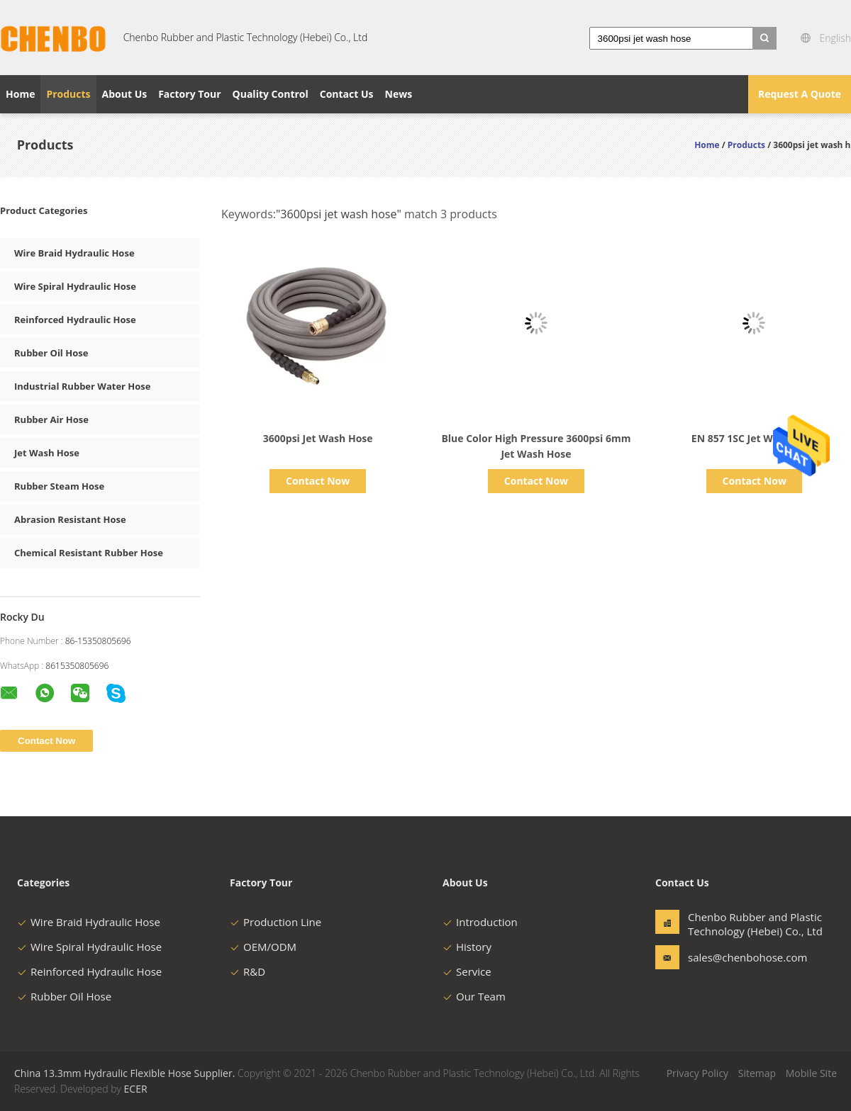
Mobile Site (811, 1073)
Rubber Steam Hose (59, 486)
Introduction (480, 922)
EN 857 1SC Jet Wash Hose (754, 438)
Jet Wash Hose (46, 452)
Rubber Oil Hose (51, 352)
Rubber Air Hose (51, 419)
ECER (136, 1088)
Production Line (275, 922)
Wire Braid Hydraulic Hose (74, 253)
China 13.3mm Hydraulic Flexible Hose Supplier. (126, 1073)
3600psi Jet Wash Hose (318, 438)
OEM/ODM (263, 947)
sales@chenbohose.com (732, 957)
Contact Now (318, 480)
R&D (247, 971)
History (467, 947)
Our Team (474, 996)
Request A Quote (799, 94)
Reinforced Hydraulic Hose (75, 319)
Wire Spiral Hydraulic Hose (75, 286)
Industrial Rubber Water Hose (82, 386)
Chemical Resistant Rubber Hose (88, 552)
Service (467, 971)
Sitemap (757, 1073)
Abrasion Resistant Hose (70, 519)
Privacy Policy (697, 1073)
